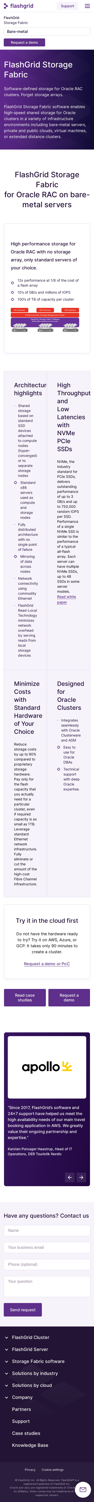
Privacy (30, 1470)
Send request (23, 1309)
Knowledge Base (30, 1445)
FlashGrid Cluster (30, 1337)
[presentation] (70, 1177)
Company (22, 1397)
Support (67, 6)
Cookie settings (52, 1470)
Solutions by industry (35, 1373)
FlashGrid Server (30, 1349)
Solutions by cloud (32, 1385)
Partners (21, 1409)
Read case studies (25, 997)
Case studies (26, 1433)
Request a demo (24, 42)
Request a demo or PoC (47, 963)
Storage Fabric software (38, 1361)
